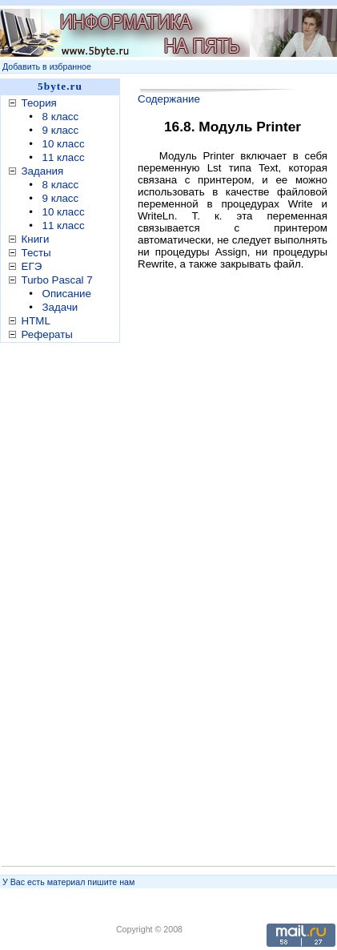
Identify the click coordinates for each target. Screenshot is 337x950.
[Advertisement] (64, 600)
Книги (36, 239)
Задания (43, 171)
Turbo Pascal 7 (57, 280)
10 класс (63, 144)
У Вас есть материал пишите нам (68, 882)
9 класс (60, 130)
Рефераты (47, 334)
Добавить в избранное (46, 66)
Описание (66, 294)
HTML (36, 321)
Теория (39, 103)
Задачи (60, 307)
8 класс (60, 117)
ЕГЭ (32, 266)
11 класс (63, 157)
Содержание (169, 99)
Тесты (36, 253)
